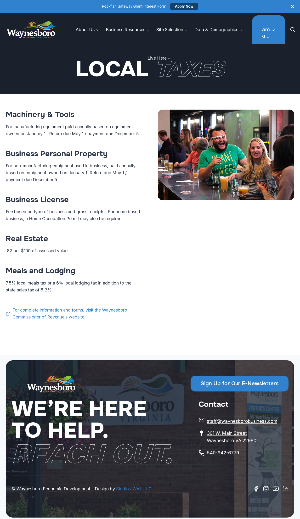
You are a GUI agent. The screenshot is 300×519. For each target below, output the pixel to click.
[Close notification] (292, 6)
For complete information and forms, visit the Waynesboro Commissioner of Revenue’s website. (69, 313)
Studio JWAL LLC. (134, 488)
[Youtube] (276, 489)
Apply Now (184, 6)
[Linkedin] (286, 489)
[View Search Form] (294, 29)
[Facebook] (256, 489)
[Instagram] (266, 489)
